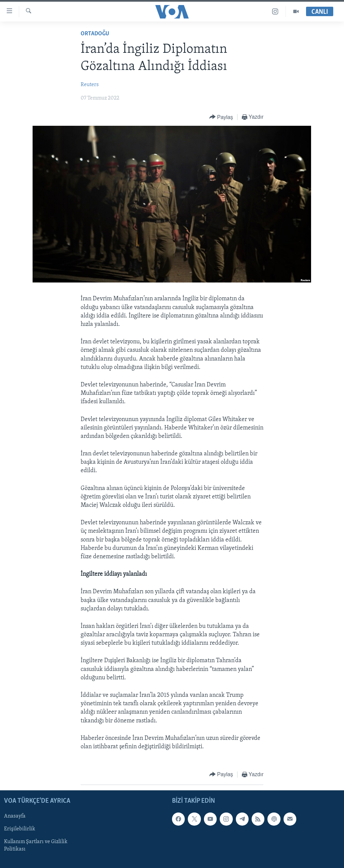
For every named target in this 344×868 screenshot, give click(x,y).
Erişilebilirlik (19, 829)
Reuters (90, 84)
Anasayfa (15, 816)
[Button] (221, 117)
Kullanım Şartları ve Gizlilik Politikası (36, 845)
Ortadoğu (95, 34)
